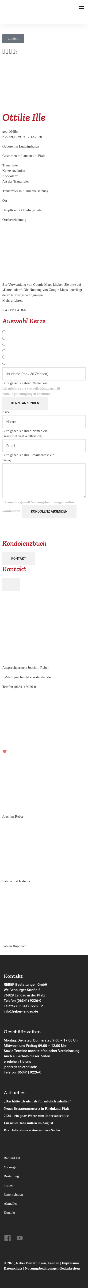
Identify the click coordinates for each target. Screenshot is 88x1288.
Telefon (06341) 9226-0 (22, 1001)
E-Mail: (26, 677)
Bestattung (11, 1176)
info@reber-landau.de (21, 1011)
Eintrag (6, 460)
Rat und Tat (12, 1158)
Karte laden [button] (14, 310)
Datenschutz (13, 1268)
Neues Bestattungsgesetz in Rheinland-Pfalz (37, 1108)
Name (6, 412)
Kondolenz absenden (49, 511)
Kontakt (18, 558)
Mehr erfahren (12, 300)
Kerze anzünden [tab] (13, 170)
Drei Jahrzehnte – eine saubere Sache (32, 1130)
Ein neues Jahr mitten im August (28, 1123)
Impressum (71, 1263)
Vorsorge (10, 1167)
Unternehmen (13, 1194)
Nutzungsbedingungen (19, 394)
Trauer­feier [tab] (10, 165)
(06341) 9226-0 (25, 687)
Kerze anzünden (25, 403)
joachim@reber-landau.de (32, 677)
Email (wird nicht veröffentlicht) (22, 436)
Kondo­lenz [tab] (10, 176)
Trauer (8, 1185)
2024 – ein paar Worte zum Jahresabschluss (36, 1116)
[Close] (11, 584)
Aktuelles (10, 1203)
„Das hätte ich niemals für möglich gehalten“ (37, 1101)
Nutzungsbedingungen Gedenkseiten (52, 1268)
